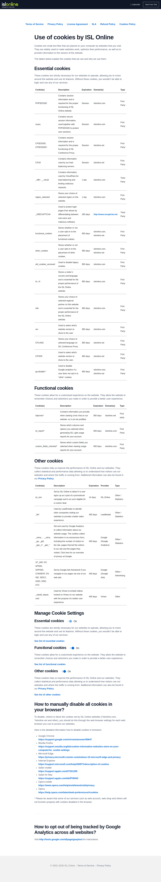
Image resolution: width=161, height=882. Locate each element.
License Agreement (77, 24)
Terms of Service (35, 24)
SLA (94, 24)
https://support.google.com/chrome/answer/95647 (65, 739)
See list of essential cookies (49, 641)
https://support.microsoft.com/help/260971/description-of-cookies (73, 764)
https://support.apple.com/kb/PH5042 (58, 778)
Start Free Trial (151, 5)
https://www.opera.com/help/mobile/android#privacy (66, 785)
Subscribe (136, 5)
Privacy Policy (55, 24)
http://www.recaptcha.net (105, 214)
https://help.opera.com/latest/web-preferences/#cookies (68, 792)
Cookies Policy (127, 24)
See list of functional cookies (50, 664)
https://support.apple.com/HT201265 (57, 771)
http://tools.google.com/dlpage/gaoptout (61, 839)
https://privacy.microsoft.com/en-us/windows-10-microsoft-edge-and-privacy (79, 757)
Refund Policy (107, 24)
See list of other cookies (47, 694)
